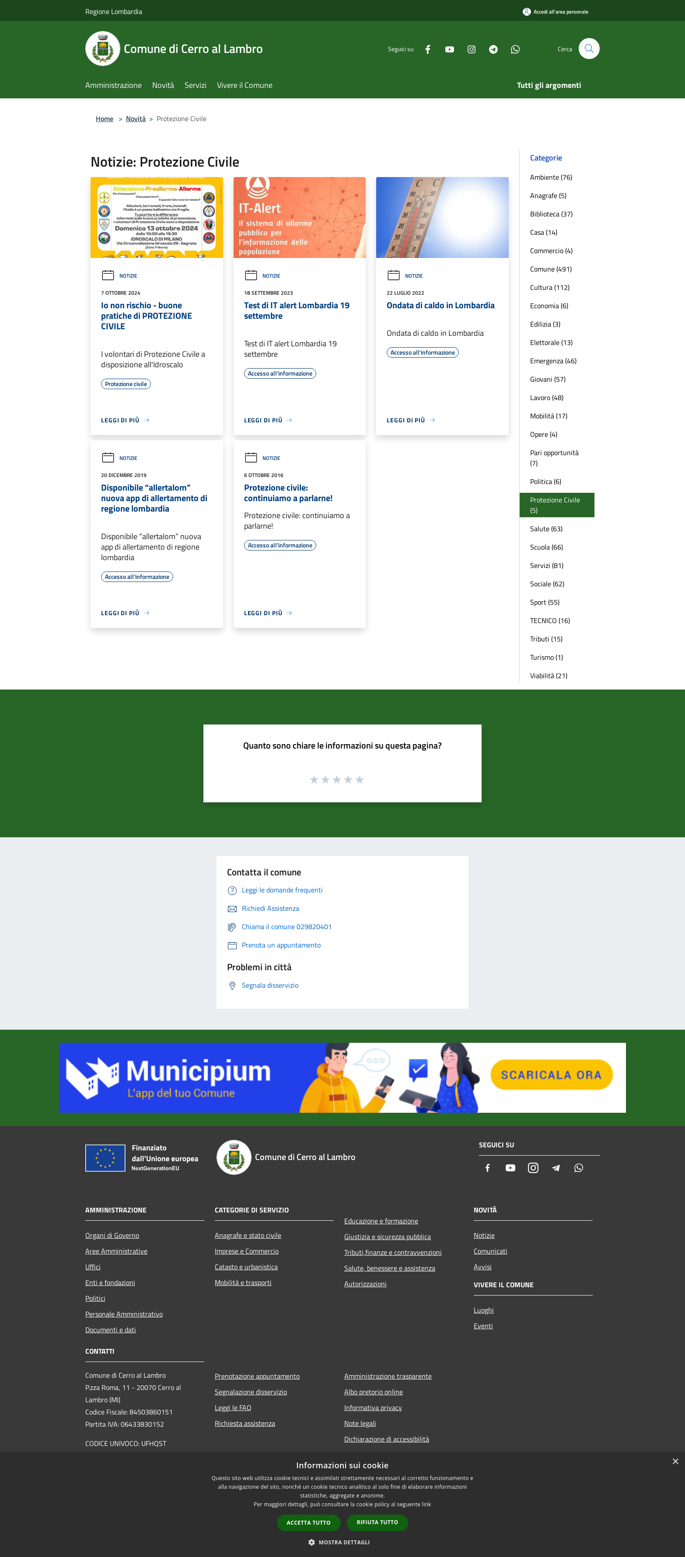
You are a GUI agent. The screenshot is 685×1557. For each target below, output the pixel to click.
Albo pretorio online (373, 1391)
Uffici (93, 1266)
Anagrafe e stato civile (248, 1235)
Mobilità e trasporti (243, 1282)
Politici (95, 1298)
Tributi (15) (546, 639)
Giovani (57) (548, 379)
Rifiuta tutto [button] (377, 1522)
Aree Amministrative (116, 1251)
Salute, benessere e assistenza (389, 1268)
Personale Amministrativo (124, 1314)
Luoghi (484, 1310)
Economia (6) (549, 305)
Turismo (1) (546, 657)
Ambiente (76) (551, 177)
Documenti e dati (110, 1329)
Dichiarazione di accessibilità (386, 1439)
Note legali (360, 1423)
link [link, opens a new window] (426, 1504)
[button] (342, 1542)
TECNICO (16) (550, 620)
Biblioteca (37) (551, 214)
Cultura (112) (550, 287)
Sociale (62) (547, 583)
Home (104, 118)
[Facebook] (424, 48)
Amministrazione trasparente (388, 1376)
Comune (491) (551, 269)
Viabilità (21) (548, 675)
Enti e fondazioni (110, 1282)
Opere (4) (543, 434)
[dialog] (342, 1505)
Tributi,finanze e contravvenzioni (393, 1252)
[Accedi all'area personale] (555, 11)
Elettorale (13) (551, 342)
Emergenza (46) (553, 360)
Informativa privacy (373, 1407)
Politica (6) (545, 481)
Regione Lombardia (113, 11)
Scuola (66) (546, 547)
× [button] (675, 1462)
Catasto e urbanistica (246, 1266)
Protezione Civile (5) (555, 505)
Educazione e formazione (381, 1221)
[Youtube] (445, 48)
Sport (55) (544, 602)
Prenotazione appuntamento (257, 1376)
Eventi (483, 1325)
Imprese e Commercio (247, 1251)
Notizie (119, 276)
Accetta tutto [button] (309, 1522)
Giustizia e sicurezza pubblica (387, 1236)
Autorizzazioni (365, 1283)
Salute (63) (546, 528)
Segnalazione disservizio (251, 1391)
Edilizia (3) (545, 324)
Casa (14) (543, 232)
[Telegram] (489, 48)
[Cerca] (589, 48)
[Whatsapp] (511, 48)
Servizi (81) (546, 565)
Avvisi (483, 1266)
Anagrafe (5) (548, 195)
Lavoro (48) (546, 397)
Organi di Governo (112, 1235)
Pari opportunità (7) (554, 457)
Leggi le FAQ (233, 1407)
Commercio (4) (551, 250)
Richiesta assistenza (245, 1423)
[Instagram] (467, 48)
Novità (136, 118)
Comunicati (490, 1251)
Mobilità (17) (548, 416)
